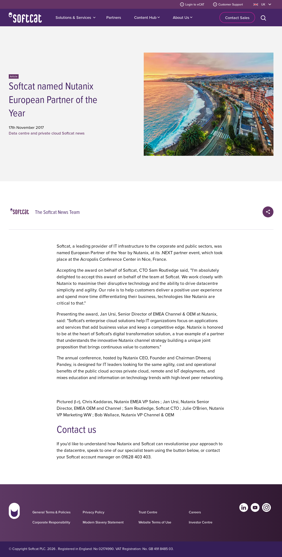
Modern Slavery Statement (103, 522)
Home (25, 17)
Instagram (266, 507)
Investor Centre (200, 522)
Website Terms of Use (154, 522)
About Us (182, 17)
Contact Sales (237, 17)
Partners (113, 17)
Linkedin (243, 507)
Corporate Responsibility (51, 522)
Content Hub (147, 17)
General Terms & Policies (51, 512)
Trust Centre (147, 512)
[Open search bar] (264, 17)
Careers (195, 512)
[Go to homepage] (14, 515)
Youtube (255, 507)
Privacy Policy (93, 512)
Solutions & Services (73, 17)
